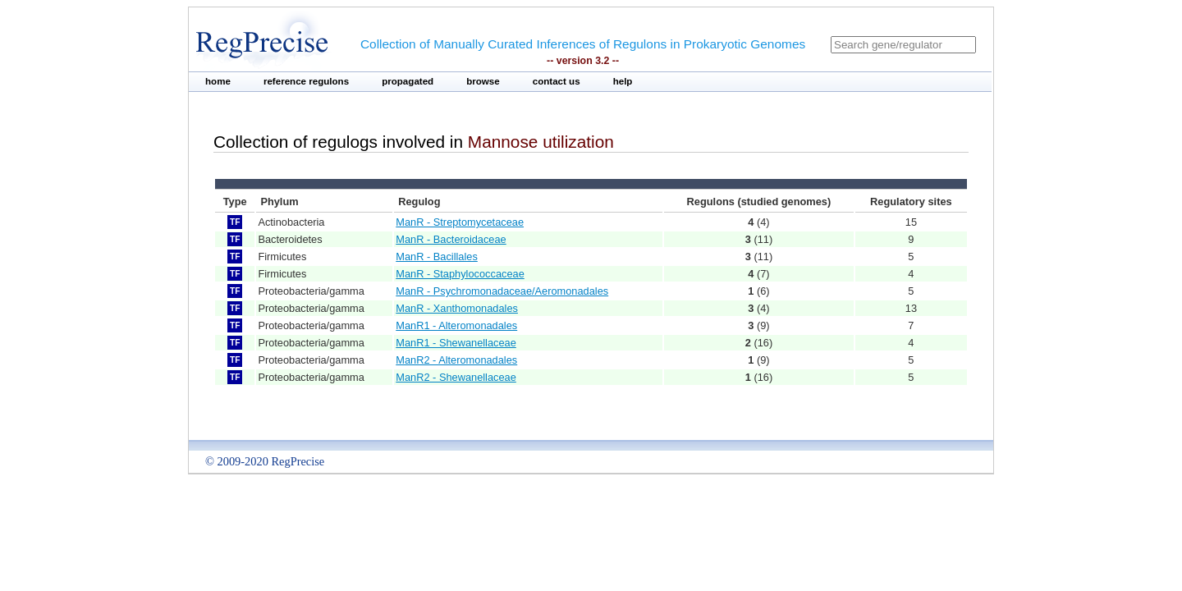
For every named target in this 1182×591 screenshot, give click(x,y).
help (623, 81)
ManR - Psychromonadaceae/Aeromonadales (502, 291)
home (218, 81)
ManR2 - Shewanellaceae (456, 377)
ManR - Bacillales (437, 256)
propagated (407, 81)
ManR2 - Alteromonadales (456, 360)
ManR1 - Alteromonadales (456, 325)
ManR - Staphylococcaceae (460, 274)
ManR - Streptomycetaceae (460, 222)
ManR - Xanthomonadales (457, 308)
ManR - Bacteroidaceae (451, 239)
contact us (556, 81)
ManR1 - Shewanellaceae (456, 343)
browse (483, 81)
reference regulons (306, 81)
